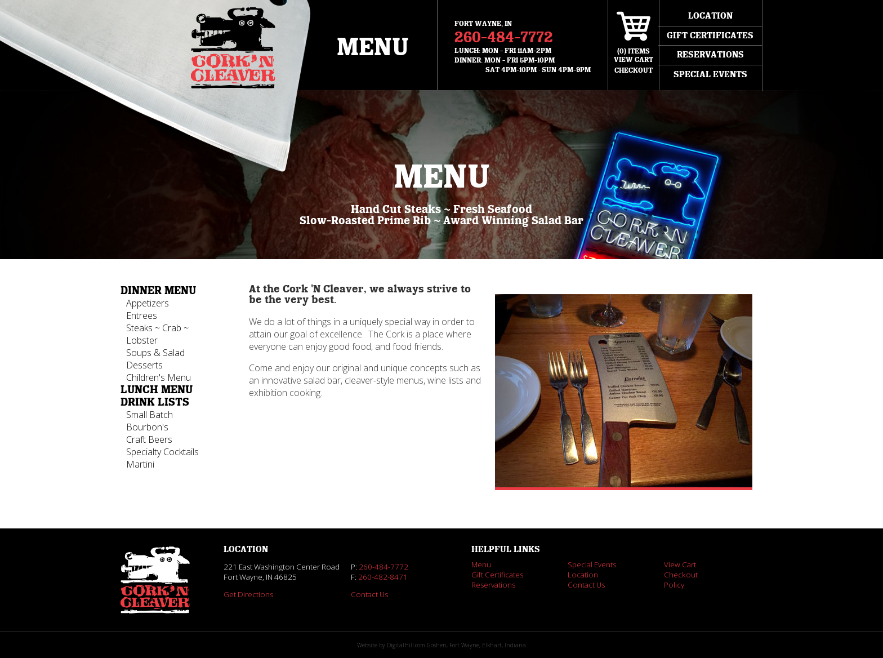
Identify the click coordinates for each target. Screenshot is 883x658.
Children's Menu (158, 377)
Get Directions (248, 594)
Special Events (710, 74)
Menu (373, 47)
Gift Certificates (710, 35)
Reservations (710, 54)
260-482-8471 (383, 577)
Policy (674, 585)
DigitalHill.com (406, 645)
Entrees (141, 315)
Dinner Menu (158, 290)
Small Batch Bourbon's (149, 420)
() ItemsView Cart (633, 55)
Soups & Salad (155, 352)
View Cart (680, 564)
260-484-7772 (503, 37)
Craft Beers (149, 439)
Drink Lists (155, 402)
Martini (140, 464)
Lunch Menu (157, 389)
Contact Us (369, 594)
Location (710, 15)
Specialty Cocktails (162, 452)
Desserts (144, 365)
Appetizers (147, 303)
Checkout (633, 70)
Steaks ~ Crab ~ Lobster (157, 334)
